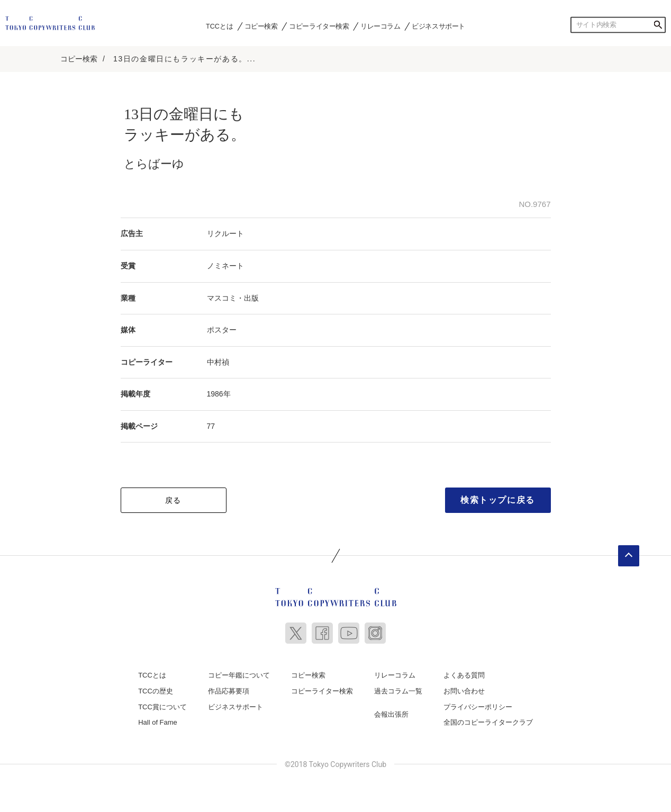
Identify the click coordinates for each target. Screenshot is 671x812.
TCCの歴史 (155, 691)
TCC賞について (162, 707)
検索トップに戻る (497, 499)
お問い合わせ (464, 691)
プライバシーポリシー (477, 707)
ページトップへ (628, 555)
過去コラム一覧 (398, 691)
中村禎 (218, 362)
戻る (173, 500)
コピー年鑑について (239, 675)
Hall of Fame (157, 722)
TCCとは (219, 26)
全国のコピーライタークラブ (488, 722)
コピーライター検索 (319, 26)
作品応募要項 (228, 691)
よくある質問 (464, 675)
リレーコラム (380, 26)
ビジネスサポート (438, 26)
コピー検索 (261, 26)
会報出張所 (391, 714)
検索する (658, 25)
